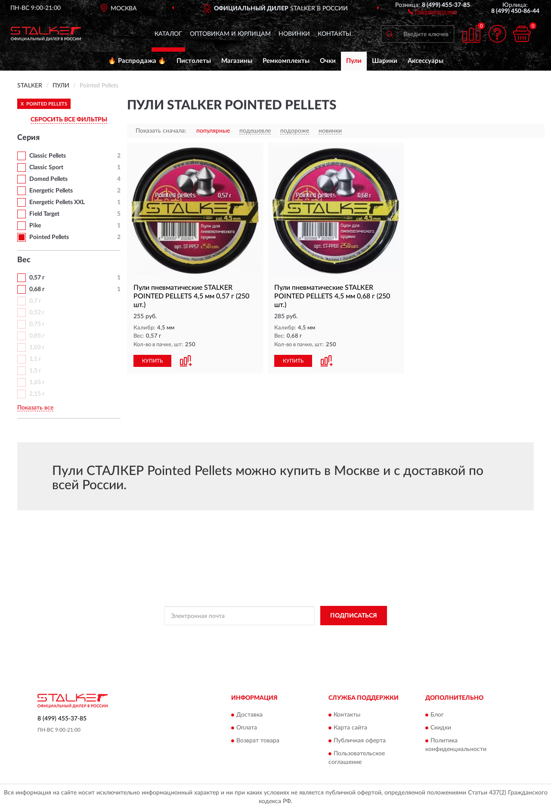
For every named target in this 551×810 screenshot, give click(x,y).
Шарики (384, 61)
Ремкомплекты (286, 61)
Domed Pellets (48, 179)
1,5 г (35, 371)
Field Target (44, 214)
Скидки (440, 728)
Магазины (236, 61)
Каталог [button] (168, 34)
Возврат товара (257, 741)
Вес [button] (24, 260)
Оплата (246, 728)
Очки (328, 61)
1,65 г (37, 382)
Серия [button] (28, 138)
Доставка (249, 715)
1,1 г (35, 359)
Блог (437, 715)
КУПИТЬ (152, 360)
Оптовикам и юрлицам (230, 34)
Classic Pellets (47, 156)
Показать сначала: (161, 131)
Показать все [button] (35, 408)
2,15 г (37, 394)
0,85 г (37, 336)
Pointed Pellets (49, 237)
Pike (35, 226)
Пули (354, 61)
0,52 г (37, 313)
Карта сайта (350, 728)
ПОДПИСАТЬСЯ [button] (353, 616)
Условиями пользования (350, 635)
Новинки (294, 34)
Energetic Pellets (51, 191)
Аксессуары (425, 61)
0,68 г (37, 289)
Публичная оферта (360, 741)
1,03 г (37, 347)
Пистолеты (193, 61)
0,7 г (35, 301)
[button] (432, 11)
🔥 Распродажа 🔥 (137, 61)
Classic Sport (46, 167)
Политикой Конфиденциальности (274, 635)
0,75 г (37, 324)
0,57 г (37, 278)
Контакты (334, 34)
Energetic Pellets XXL (57, 202)
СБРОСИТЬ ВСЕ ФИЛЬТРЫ (69, 120)
